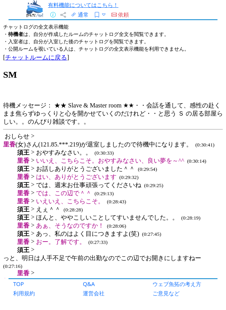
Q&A (89, 284)
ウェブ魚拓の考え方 (176, 284)
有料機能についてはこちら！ (83, 5)
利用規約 (24, 293)
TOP (18, 284)
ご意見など (166, 293)
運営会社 (93, 293)
